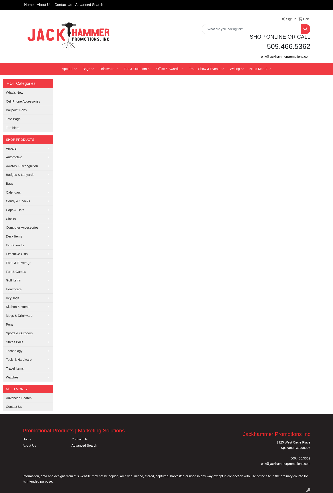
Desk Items (14, 236)
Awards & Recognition (22, 166)
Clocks (11, 219)
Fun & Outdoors (137, 68)
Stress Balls (14, 342)
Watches (12, 377)
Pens (9, 324)
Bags (88, 68)
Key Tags (12, 298)
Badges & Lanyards (20, 174)
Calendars (13, 192)
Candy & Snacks (18, 201)
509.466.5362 (300, 458)
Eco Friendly (15, 245)
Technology (14, 351)
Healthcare (14, 289)
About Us (44, 5)
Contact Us (63, 5)
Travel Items (15, 368)
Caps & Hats (15, 210)
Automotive (14, 157)
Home (29, 5)
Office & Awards (169, 68)
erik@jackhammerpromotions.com (285, 56)
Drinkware (109, 68)
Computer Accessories (22, 227)
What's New (14, 92)
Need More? (260, 68)
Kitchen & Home (18, 307)
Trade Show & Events (206, 68)
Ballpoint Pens (16, 110)
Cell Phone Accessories (23, 101)
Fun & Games (16, 271)
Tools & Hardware (19, 359)
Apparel (69, 68)
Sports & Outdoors (19, 333)
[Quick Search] (251, 29)
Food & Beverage (18, 263)
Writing (237, 68)
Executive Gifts (17, 254)
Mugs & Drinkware (19, 315)
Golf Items (13, 280)
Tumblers (13, 128)
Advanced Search (89, 5)
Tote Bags (13, 119)
